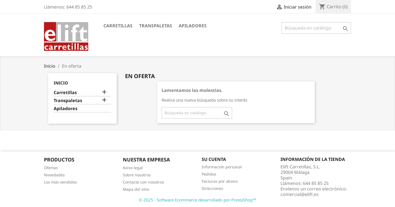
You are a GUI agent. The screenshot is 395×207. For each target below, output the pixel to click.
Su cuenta (214, 159)
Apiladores (193, 26)
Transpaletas (155, 26)
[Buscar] (316, 28)
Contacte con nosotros (143, 182)
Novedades (54, 174)
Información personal (222, 166)
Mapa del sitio (136, 189)
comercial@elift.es (299, 194)
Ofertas (51, 167)
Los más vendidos (60, 182)
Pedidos (209, 174)
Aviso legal (133, 167)
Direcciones (212, 188)
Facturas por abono (220, 181)
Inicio (61, 83)
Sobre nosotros (137, 174)
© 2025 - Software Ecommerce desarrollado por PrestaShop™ (197, 200)
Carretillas (117, 26)
